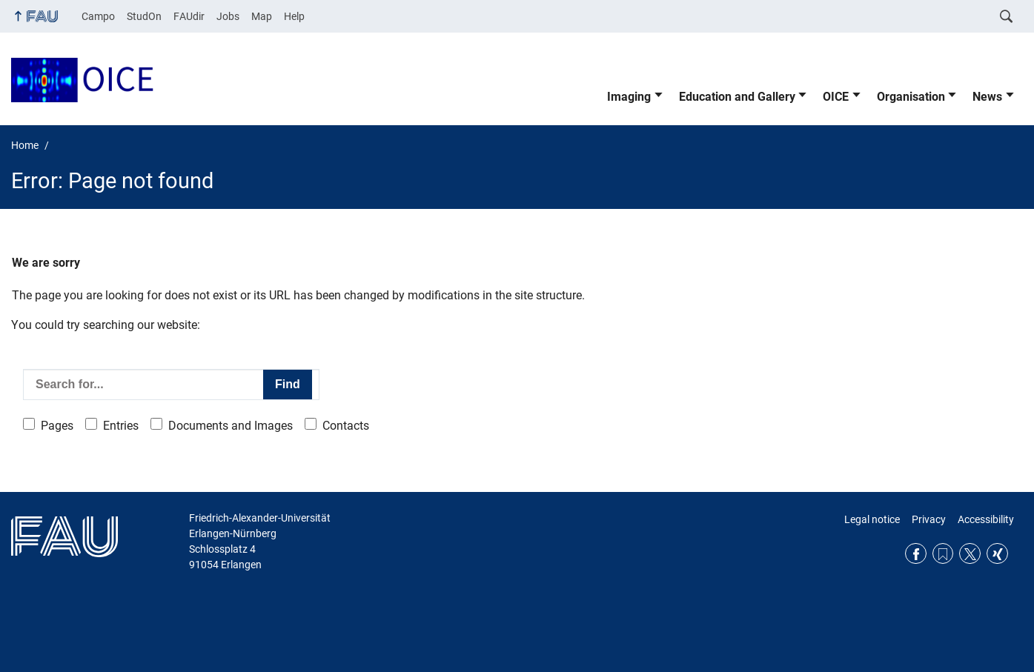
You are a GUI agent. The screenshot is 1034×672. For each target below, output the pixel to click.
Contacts (345, 426)
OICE (836, 97)
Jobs (227, 16)
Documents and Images (230, 426)
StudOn (144, 16)
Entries (121, 426)
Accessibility (986, 519)
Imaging (629, 97)
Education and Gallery (737, 97)
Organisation (911, 97)
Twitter (970, 554)
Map (261, 16)
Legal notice (872, 519)
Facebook (916, 554)
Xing (997, 554)
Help (294, 16)
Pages (57, 426)
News (987, 97)
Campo (98, 16)
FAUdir (189, 16)
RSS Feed (943, 554)
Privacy (929, 519)
